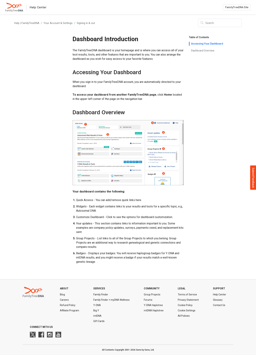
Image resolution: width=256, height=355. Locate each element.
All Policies (184, 315)
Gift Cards (99, 321)
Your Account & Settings (58, 23)
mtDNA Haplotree (154, 310)
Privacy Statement (188, 299)
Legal (181, 288)
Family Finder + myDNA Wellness (111, 299)
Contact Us (219, 305)
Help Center (219, 294)
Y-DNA (97, 305)
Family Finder (100, 294)
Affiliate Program (69, 310)
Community (151, 288)
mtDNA (97, 315)
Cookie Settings (186, 310)
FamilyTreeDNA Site (236, 7)
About (64, 288)
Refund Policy (67, 305)
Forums (148, 299)
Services (99, 288)
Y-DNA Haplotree (153, 305)
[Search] (220, 23)
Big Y (96, 310)
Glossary (218, 299)
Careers (64, 299)
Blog (62, 294)
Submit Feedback (253, 177)
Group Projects (152, 294)
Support (219, 288)
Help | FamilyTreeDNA (26, 23)
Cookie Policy (185, 305)
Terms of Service (187, 294)
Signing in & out (86, 23)
